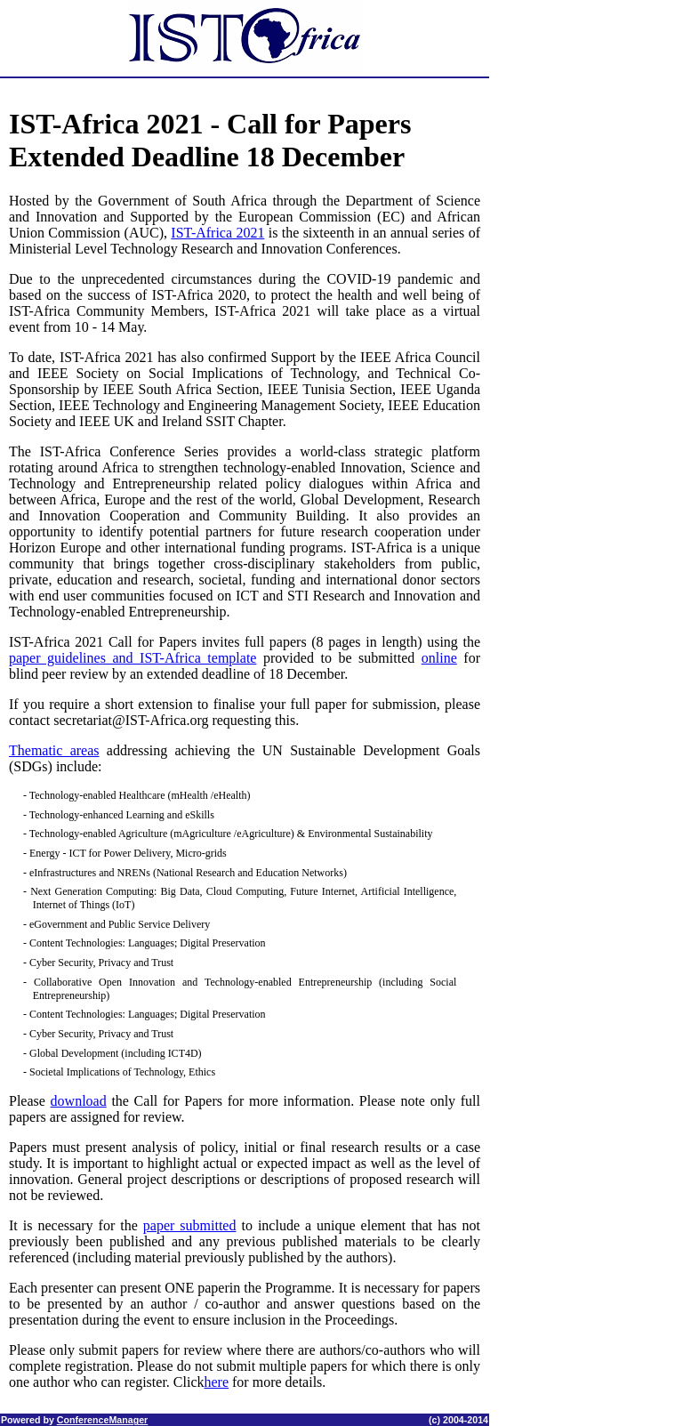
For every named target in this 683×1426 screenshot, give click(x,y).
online (439, 657)
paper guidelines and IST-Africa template (132, 657)
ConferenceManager (102, 1419)
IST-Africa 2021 (217, 232)
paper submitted (190, 1225)
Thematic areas (54, 750)
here (217, 1382)
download (79, 1100)
